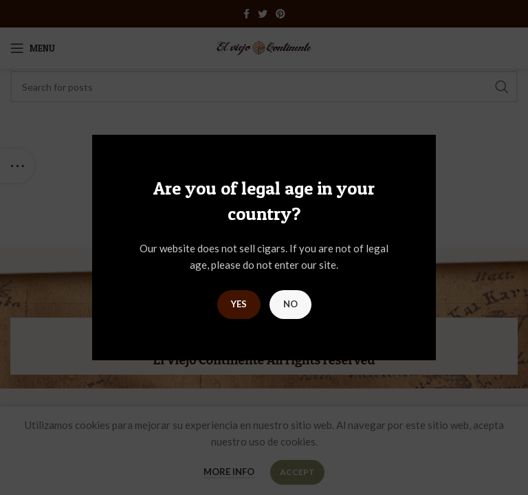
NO (290, 303)
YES (239, 303)
